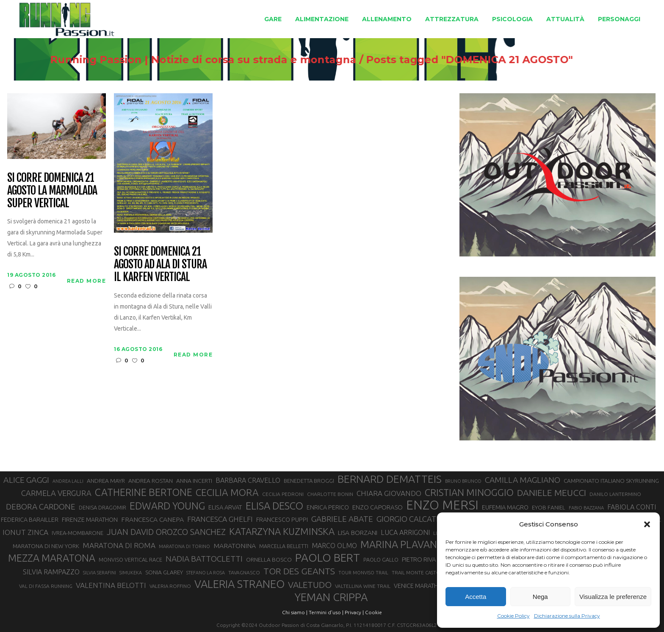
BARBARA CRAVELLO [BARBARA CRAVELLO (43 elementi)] (248, 480)
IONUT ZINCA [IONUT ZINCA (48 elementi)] (25, 532)
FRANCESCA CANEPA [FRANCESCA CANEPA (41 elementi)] (152, 519)
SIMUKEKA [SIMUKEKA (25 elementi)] (130, 572)
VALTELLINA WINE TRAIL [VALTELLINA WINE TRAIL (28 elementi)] (362, 586)
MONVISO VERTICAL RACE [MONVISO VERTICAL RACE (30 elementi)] (130, 559)
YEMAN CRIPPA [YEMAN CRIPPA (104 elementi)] (331, 597)
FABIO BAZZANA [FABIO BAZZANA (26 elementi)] (586, 507)
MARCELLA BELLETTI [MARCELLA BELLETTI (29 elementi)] (283, 546)
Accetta (475, 596)
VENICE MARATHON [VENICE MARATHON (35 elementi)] (420, 585)
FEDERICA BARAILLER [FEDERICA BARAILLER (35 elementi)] (29, 519)
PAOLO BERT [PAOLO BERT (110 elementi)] (327, 557)
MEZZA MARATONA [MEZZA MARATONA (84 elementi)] (51, 557)
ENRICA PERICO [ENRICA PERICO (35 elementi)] (328, 507)
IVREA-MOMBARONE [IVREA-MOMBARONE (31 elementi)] (77, 533)
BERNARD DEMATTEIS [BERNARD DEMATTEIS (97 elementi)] (390, 478)
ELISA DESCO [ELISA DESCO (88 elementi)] (274, 506)
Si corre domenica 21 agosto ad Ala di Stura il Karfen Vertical (160, 264)
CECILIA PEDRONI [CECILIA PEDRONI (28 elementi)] (283, 494)
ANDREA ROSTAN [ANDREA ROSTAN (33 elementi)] (150, 480)
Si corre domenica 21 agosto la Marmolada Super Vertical (52, 191)
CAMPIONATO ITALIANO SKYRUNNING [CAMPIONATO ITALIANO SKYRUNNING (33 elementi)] (611, 480)
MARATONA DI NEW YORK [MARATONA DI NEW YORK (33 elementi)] (46, 546)
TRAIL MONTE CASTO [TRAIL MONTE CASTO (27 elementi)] (416, 572)
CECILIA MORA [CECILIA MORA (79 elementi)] (227, 492)
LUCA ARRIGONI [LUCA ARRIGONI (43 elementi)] (405, 532)
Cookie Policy (513, 616)
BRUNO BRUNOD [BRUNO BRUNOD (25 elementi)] (463, 481)
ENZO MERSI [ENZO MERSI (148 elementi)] (442, 505)
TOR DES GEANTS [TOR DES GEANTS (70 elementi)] (299, 571)
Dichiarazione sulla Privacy (567, 616)
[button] (647, 524)
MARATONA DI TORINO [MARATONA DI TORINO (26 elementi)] (184, 546)
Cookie (373, 612)
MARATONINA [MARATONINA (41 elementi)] (234, 545)
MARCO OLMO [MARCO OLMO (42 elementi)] (334, 545)
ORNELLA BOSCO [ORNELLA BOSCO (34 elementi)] (269, 559)
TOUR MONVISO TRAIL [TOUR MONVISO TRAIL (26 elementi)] (363, 572)
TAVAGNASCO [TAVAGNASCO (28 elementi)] (244, 572)
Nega (540, 596)
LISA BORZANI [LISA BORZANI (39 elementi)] (357, 532)
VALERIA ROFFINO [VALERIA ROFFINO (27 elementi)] (170, 586)
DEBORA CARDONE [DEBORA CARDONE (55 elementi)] (40, 506)
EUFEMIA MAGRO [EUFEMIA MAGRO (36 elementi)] (505, 507)
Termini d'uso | (326, 612)
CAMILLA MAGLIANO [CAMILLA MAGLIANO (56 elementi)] (522, 479)
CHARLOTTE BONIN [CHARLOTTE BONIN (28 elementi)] (330, 494)
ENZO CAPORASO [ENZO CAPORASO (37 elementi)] (377, 507)
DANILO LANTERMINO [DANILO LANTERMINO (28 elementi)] (615, 494)
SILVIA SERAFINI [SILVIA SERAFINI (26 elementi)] (99, 572)
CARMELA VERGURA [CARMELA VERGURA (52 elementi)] (56, 493)
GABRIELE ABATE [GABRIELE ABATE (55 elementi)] (342, 518)
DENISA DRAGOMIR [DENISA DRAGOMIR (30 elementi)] (102, 507)
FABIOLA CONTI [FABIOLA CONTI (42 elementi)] (631, 507)
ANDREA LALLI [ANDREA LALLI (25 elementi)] (68, 481)
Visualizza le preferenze (613, 596)
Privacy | (354, 612)
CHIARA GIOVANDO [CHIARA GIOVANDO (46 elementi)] (389, 493)
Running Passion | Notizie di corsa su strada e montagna (272, 60)
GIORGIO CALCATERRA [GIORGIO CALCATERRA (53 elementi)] (415, 519)
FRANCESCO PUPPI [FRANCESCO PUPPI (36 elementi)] (282, 519)
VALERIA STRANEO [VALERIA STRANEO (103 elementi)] (239, 584)
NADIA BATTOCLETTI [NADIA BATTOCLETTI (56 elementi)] (204, 558)
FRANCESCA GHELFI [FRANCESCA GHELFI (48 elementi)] (220, 519)
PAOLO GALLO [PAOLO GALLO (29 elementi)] (380, 559)
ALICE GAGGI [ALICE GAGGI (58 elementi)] (26, 479)
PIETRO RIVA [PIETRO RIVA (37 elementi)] (419, 559)
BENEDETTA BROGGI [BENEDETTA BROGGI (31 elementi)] (309, 481)
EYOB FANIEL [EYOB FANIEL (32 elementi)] (548, 507)
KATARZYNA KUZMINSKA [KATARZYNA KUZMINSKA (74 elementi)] (282, 531)
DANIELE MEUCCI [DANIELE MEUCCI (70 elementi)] (551, 492)
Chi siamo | (294, 612)
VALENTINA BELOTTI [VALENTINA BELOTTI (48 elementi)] (111, 585)
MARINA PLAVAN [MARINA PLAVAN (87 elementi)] (398, 544)
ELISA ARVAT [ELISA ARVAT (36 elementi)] (225, 507)
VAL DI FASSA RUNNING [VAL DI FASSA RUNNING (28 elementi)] (45, 586)
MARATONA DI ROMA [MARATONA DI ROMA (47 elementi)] (119, 545)
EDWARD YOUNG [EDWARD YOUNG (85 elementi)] (167, 505)
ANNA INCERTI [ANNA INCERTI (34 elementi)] (194, 480)
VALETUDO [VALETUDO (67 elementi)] (310, 584)
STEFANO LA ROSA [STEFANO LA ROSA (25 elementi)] (205, 572)
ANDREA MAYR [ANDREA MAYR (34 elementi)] (106, 480)
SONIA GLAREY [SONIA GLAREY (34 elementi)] (164, 572)
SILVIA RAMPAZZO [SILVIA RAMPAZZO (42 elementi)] (51, 572)
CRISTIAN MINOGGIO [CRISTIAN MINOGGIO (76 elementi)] (469, 492)
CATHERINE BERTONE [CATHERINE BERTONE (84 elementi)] (143, 492)
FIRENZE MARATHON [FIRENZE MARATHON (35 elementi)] (90, 519)
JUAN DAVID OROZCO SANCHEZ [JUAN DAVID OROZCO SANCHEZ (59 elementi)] (166, 532)
